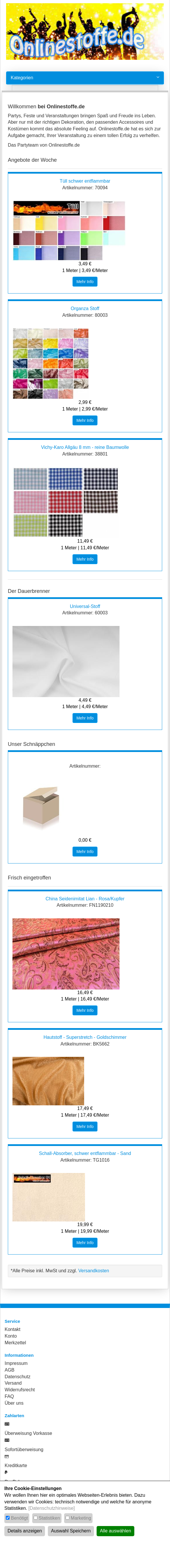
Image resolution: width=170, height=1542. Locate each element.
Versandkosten (93, 1270)
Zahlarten (14, 1415)
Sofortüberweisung (24, 1449)
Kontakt (12, 1329)
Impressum (16, 1363)
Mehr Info (84, 281)
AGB (10, 1370)
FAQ (9, 1396)
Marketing (81, 1518)
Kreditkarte (16, 1465)
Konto (11, 1336)
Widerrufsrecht (20, 1389)
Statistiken (49, 1518)
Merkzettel (15, 1342)
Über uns (14, 1403)
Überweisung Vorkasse (28, 1433)
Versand (13, 1383)
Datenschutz (17, 1376)
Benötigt (19, 1518)
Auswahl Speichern (71, 1530)
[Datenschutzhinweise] (51, 1508)
